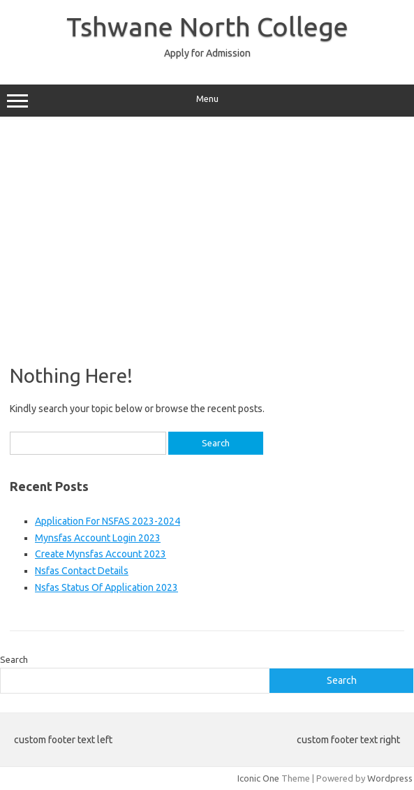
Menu (207, 101)
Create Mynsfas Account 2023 (100, 553)
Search (14, 659)
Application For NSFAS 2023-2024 (107, 521)
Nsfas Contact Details (81, 570)
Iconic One (258, 778)
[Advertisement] (207, 235)
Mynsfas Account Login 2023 (98, 537)
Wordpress (390, 778)
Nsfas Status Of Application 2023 (106, 587)
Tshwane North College (207, 26)
